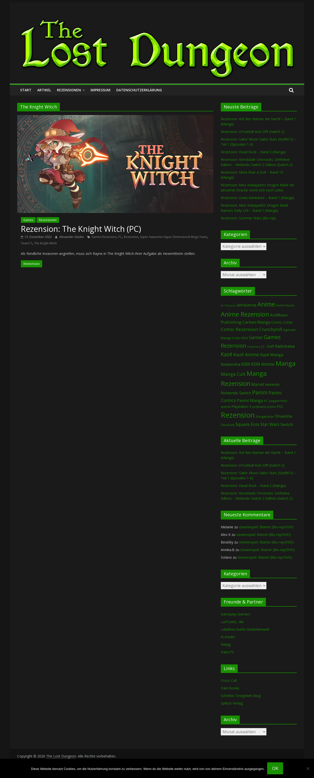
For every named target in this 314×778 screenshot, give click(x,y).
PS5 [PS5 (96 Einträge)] (280, 406)
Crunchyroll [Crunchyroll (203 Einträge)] (270, 329)
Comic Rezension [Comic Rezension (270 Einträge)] (239, 329)
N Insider (228, 637)
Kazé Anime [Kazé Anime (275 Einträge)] (246, 354)
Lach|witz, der (232, 621)
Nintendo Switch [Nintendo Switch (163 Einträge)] (236, 393)
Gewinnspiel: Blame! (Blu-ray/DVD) (266, 527)
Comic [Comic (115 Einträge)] (288, 322)
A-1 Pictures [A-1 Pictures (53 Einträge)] (228, 305)
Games (28, 220)
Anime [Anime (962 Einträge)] (266, 304)
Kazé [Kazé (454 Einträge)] (226, 354)
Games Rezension (104, 237)
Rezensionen (69, 90)
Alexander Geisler (72, 237)
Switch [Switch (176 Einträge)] (286, 424)
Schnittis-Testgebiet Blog (241, 695)
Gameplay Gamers (235, 614)
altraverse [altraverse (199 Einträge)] (246, 305)
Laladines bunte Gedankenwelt (245, 629)
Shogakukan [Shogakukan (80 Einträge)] (265, 416)
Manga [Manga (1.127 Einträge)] (285, 363)
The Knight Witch (45, 243)
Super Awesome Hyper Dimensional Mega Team (173, 237)
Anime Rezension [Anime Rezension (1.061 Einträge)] (245, 314)
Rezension (131, 237)
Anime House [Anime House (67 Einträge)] (285, 305)
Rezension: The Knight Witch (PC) (81, 229)
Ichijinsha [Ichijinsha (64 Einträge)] (253, 346)
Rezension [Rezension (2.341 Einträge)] (238, 415)
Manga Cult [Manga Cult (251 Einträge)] (233, 374)
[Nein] (307, 768)
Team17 (26, 243)
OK (275, 768)
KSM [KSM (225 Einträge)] (245, 364)
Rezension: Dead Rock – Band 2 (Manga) (253, 152)
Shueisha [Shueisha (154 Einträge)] (283, 416)
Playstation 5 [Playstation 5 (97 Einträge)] (241, 406)
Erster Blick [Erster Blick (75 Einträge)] (240, 338)
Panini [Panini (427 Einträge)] (260, 392)
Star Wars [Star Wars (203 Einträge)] (269, 424)
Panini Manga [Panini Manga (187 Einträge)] (250, 400)
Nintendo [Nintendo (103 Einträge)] (272, 384)
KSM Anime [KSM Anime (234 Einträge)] (263, 364)
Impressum (100, 90)
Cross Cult (229, 680)
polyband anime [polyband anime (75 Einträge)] (264, 407)
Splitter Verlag (232, 703)
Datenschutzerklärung (139, 90)
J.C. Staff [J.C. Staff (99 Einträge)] (267, 346)
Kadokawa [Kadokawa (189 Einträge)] (285, 346)
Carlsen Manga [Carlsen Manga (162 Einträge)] (256, 322)
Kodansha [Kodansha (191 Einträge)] (230, 364)
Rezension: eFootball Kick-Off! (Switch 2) (253, 131)
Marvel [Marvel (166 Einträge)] (257, 384)
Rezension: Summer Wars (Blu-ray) (248, 218)
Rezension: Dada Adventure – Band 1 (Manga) (257, 197)
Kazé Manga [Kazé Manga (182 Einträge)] (271, 354)
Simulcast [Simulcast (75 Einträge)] (228, 425)
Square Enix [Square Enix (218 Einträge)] (247, 424)
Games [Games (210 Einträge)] (256, 337)
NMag (226, 644)
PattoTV (227, 652)
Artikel (44, 90)
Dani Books (230, 688)
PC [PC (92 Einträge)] (266, 401)
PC (120, 237)
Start (25, 90)
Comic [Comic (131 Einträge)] (276, 322)
